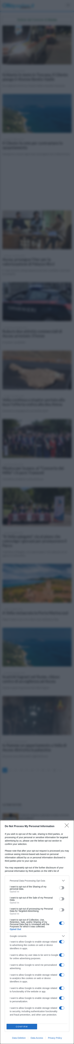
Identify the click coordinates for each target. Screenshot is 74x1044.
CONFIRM (22, 1026)
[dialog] (37, 932)
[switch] (61, 887)
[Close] (68, 826)
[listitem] (37, 880)
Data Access (37, 1038)
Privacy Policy (55, 1038)
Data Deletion (19, 1038)
